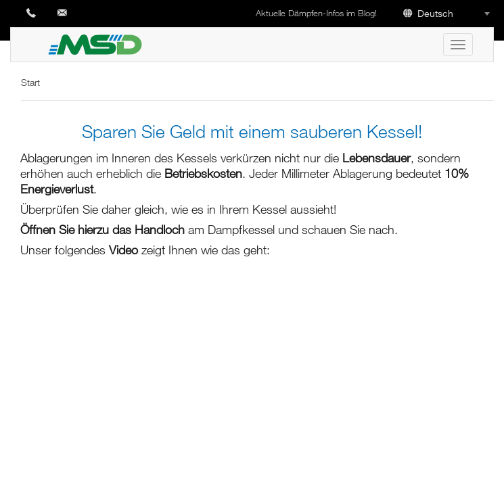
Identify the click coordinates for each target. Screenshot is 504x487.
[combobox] (448, 12)
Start (30, 82)
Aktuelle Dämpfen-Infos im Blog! (318, 12)
